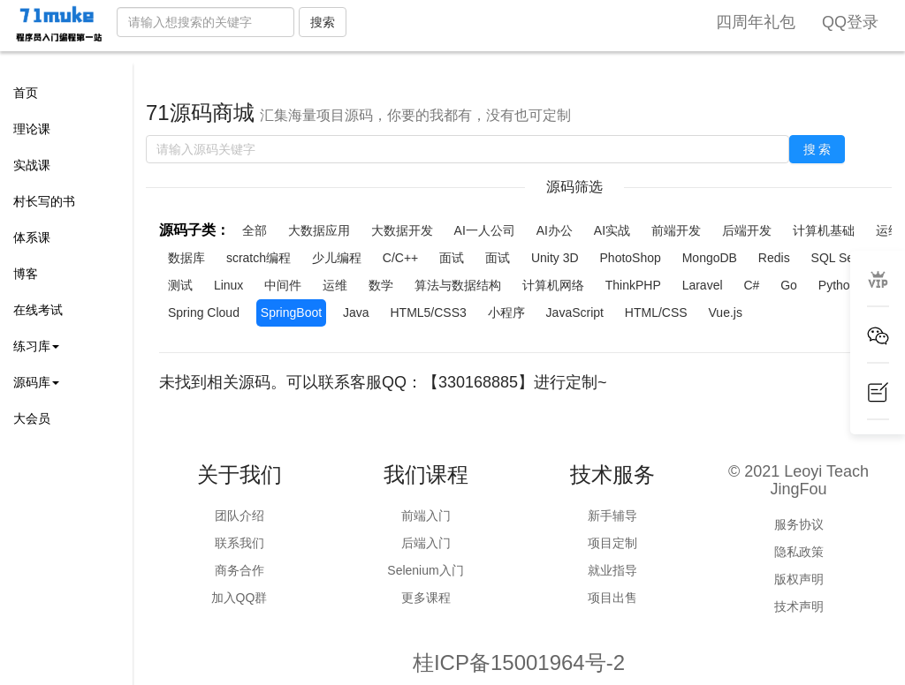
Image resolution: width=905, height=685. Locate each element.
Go (788, 285)
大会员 (31, 418)
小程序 (506, 312)
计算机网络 (553, 285)
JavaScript (575, 312)
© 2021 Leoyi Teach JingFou (798, 480)
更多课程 (426, 598)
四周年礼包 (755, 22)
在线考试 (38, 310)
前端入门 (426, 515)
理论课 (31, 129)
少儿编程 (336, 258)
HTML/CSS (656, 312)
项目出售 (612, 598)
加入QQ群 (239, 598)
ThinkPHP (633, 285)
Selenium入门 (425, 570)
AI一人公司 (484, 230)
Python (837, 285)
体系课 (31, 237)
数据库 (186, 258)
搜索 (322, 22)
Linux (228, 285)
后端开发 (747, 230)
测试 (180, 285)
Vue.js (725, 312)
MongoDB (709, 258)
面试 (451, 258)
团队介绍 (239, 515)
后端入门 (426, 543)
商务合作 (239, 570)
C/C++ (400, 258)
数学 (381, 285)
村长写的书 (44, 201)
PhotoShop (630, 258)
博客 (25, 274)
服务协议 (799, 524)
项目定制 (612, 543)
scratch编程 (258, 258)
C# (751, 285)
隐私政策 (799, 552)
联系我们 (239, 543)
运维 (335, 285)
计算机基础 (824, 230)
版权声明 (799, 579)
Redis (774, 258)
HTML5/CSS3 (428, 312)
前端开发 (676, 230)
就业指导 (612, 570)
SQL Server (843, 258)
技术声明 (799, 606)
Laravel (702, 285)
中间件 (282, 285)
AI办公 (554, 230)
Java (356, 312)
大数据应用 (319, 230)
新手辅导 (612, 515)
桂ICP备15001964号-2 (519, 662)
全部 (254, 230)
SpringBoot (291, 312)
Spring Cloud (204, 312)
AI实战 (612, 230)
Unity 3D (555, 258)
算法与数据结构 (457, 285)
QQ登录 (850, 22)
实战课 (31, 165)
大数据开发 (402, 230)
